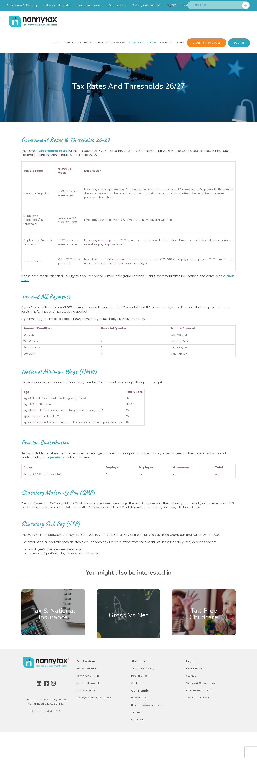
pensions (57, 457)
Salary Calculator (57, 5)
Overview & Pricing (22, 5)
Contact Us (117, 5)
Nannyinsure (138, 697)
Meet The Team (140, 675)
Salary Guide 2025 (146, 5)
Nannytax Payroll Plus (89, 683)
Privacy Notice (194, 668)
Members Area (90, 5)
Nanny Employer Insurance (147, 705)
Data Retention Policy (199, 690)
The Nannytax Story (142, 668)
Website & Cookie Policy (200, 683)
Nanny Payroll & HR (87, 675)
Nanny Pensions (85, 690)
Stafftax (135, 712)
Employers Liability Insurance (93, 697)
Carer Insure (138, 719)
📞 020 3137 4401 (180, 5)
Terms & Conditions (198, 697)
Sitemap (191, 675)
